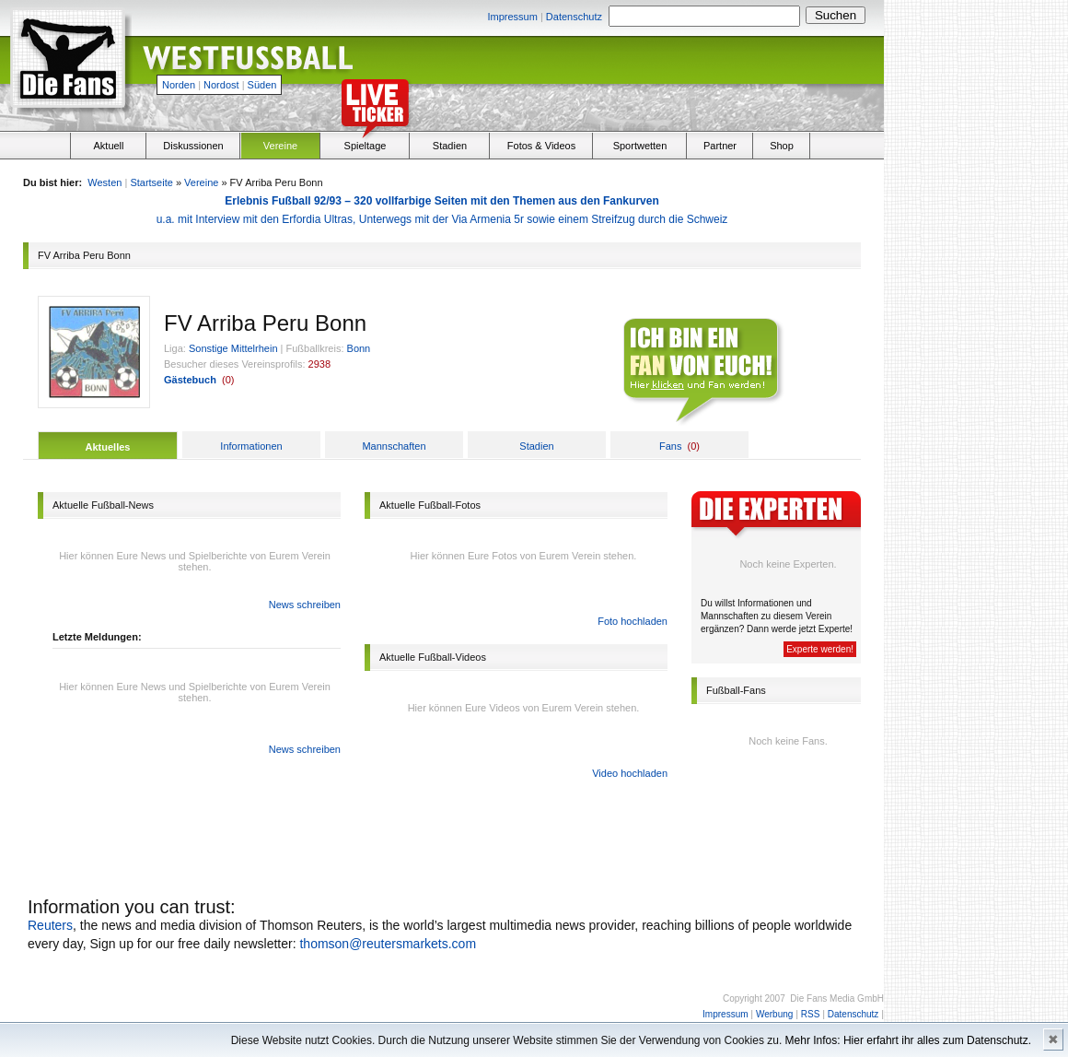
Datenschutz (574, 16)
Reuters (50, 925)
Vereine (280, 145)
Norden (178, 84)
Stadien (450, 145)
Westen (104, 182)
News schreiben (305, 604)
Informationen (251, 446)
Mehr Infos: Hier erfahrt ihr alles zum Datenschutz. (908, 1040)
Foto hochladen (633, 621)
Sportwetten (640, 145)
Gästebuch (190, 379)
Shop (782, 145)
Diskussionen (193, 145)
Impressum (512, 16)
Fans (670, 446)
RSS (810, 1014)
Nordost (221, 84)
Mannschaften (393, 446)
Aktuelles (108, 446)
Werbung (774, 1014)
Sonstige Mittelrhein (233, 348)
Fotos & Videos (541, 145)
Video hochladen (630, 773)
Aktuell (108, 145)
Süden (262, 84)
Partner (720, 145)
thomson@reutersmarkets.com (387, 943)
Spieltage (365, 145)
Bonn (359, 348)
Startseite (151, 182)
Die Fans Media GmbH (837, 998)
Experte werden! (819, 649)
